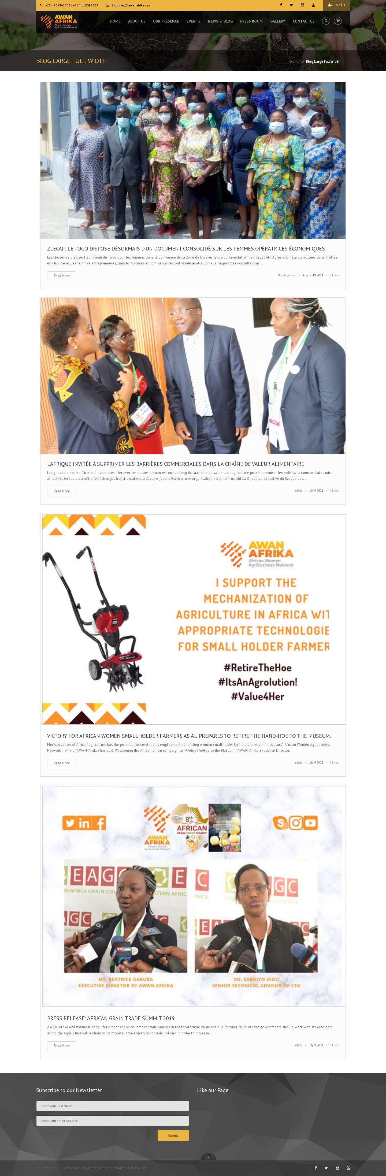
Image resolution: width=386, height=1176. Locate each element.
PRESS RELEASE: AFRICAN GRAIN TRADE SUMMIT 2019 (111, 1018)
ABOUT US (137, 21)
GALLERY (277, 21)
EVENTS (194, 21)
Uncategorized (287, 275)
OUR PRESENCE (166, 21)
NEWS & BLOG (220, 21)
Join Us (336, 5)
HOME (115, 21)
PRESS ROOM (251, 21)
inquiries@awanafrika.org (131, 5)
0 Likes (334, 275)
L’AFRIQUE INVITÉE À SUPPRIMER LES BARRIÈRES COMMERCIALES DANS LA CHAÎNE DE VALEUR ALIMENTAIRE (175, 463)
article (298, 490)
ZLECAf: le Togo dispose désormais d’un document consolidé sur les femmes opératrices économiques (186, 248)
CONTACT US (304, 21)
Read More (62, 276)
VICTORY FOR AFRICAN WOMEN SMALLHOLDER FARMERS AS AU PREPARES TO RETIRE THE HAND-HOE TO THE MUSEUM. (189, 735)
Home (294, 61)
